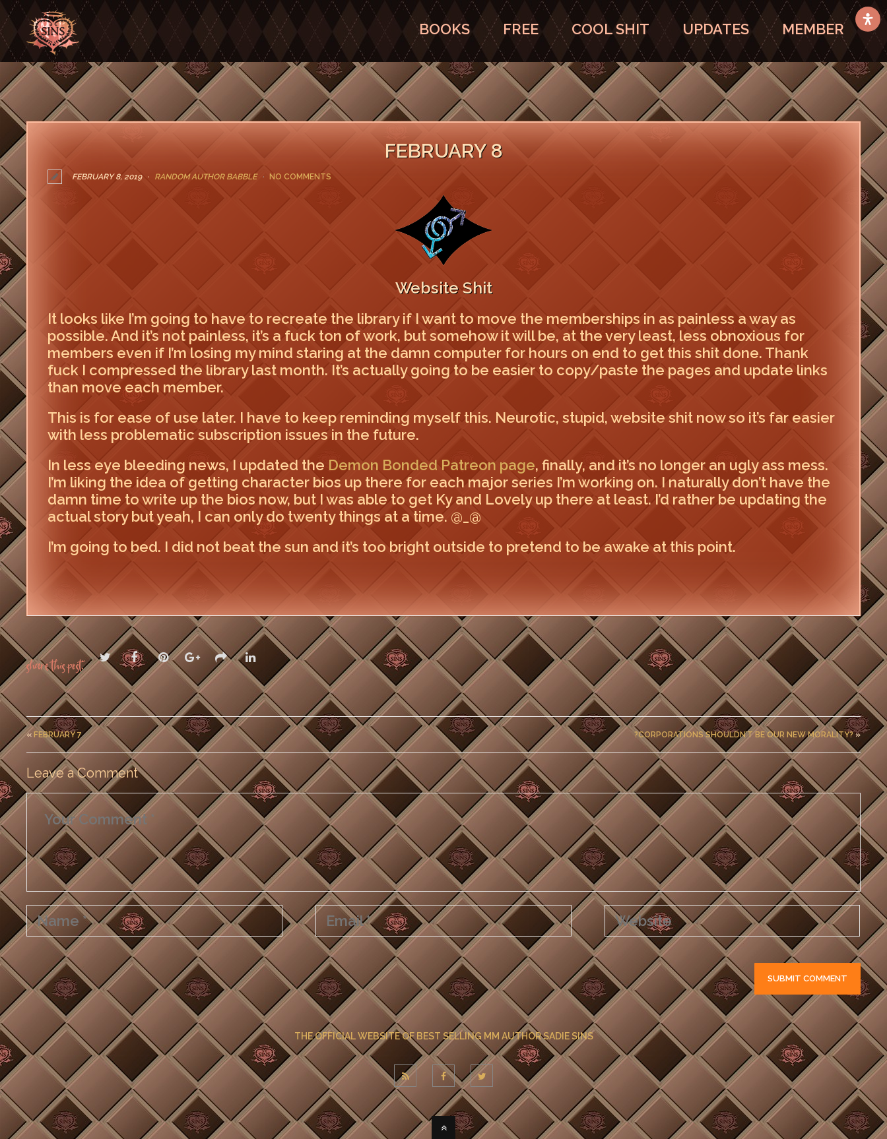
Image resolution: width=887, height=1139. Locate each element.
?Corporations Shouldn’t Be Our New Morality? (743, 734)
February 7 (58, 734)
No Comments (300, 176)
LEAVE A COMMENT (111, 575)
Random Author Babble (205, 176)
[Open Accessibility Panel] (867, 19)
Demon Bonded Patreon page (431, 465)
